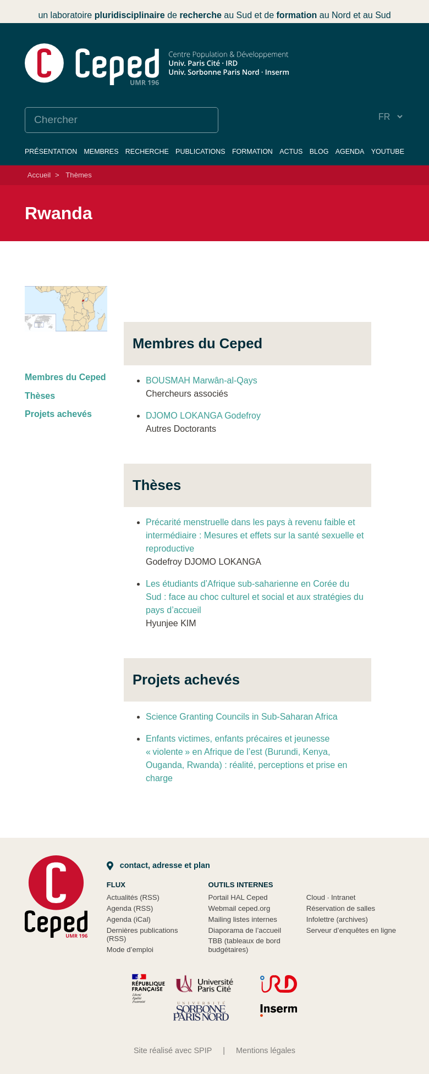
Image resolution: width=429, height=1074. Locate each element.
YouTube (387, 151)
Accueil (39, 175)
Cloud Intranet (331, 897)
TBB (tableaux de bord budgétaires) (244, 945)
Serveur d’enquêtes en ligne (351, 930)
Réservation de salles (340, 908)
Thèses (40, 395)
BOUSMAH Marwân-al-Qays (201, 380)
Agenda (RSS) (130, 908)
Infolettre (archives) (337, 919)
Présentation (51, 151)
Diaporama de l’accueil (245, 930)
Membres (101, 151)
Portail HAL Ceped (238, 897)
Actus (290, 151)
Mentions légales (265, 1050)
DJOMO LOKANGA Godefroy (203, 415)
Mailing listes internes (242, 919)
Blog (319, 151)
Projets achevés (58, 414)
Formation (252, 151)
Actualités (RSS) (133, 897)
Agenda (350, 151)
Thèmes (78, 175)
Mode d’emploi (130, 949)
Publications (200, 151)
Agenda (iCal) (129, 919)
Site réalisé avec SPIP (173, 1050)
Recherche (147, 151)
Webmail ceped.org (239, 908)
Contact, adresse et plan (158, 865)
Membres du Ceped (65, 377)
